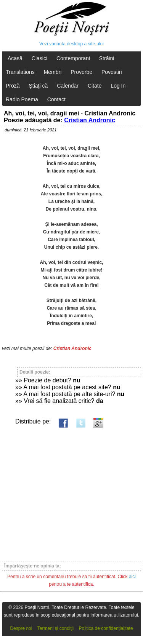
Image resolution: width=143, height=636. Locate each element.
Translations (20, 72)
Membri (53, 72)
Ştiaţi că (38, 86)
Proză (13, 86)
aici (132, 576)
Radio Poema (22, 99)
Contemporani (73, 58)
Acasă (15, 58)
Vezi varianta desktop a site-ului (71, 43)
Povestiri (111, 72)
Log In (118, 86)
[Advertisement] (71, 491)
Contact (56, 99)
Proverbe (81, 72)
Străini (106, 58)
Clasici (39, 58)
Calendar (68, 86)
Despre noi (21, 628)
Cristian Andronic (89, 120)
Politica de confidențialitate (106, 628)
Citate (95, 86)
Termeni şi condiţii (55, 628)
